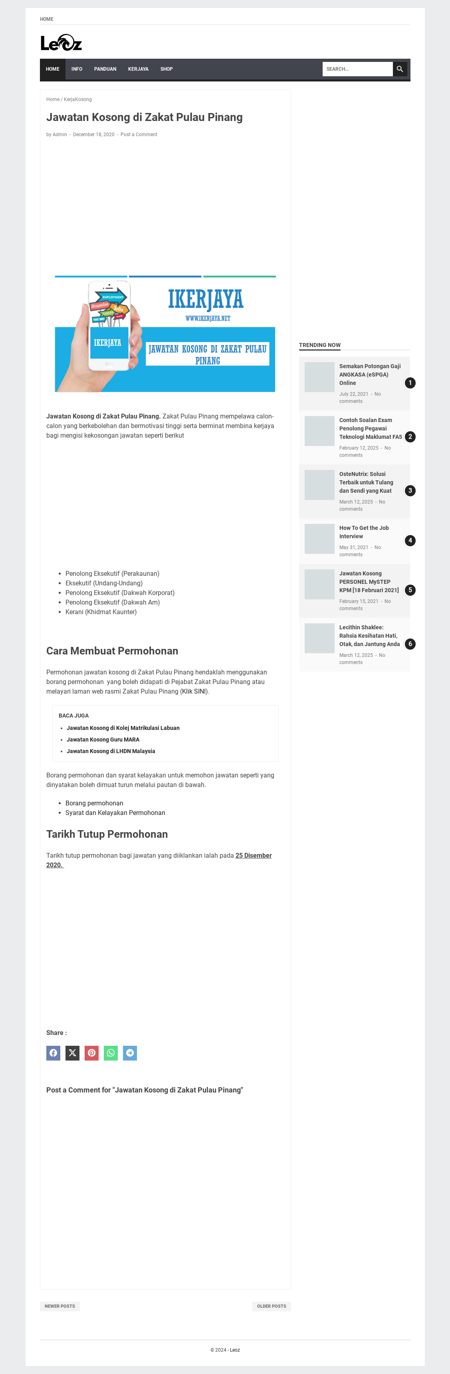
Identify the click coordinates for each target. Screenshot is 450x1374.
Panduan (105, 69)
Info (76, 69)
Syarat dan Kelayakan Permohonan (115, 813)
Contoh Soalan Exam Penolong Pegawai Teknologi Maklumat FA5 (370, 428)
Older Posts (271, 1306)
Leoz (235, 1350)
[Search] (358, 69)
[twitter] (72, 1053)
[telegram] (130, 1053)
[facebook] (53, 1053)
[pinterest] (92, 1053)
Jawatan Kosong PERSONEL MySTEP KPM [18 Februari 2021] (369, 581)
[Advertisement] (165, 203)
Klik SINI (194, 691)
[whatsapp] (111, 1053)
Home (47, 19)
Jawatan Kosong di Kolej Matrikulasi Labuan (123, 728)
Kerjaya (138, 69)
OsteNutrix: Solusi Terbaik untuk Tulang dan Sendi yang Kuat (366, 482)
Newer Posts (60, 1306)
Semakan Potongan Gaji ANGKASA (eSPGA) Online (370, 374)
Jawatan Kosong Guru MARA (103, 739)
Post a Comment (139, 134)
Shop (167, 69)
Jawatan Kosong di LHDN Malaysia (111, 751)
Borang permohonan (94, 803)
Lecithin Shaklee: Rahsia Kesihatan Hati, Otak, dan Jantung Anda (369, 635)
